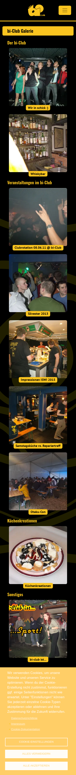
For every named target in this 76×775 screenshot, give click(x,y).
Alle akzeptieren (36, 765)
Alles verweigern (36, 753)
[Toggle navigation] (65, 10)
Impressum (18, 723)
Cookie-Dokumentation (25, 729)
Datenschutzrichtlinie (24, 718)
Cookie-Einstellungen (36, 741)
